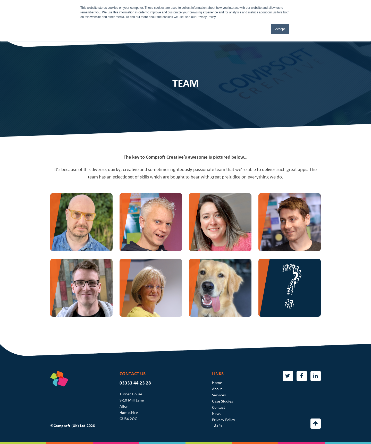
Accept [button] (280, 29)
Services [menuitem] (219, 395)
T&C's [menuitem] (217, 426)
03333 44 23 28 (135, 383)
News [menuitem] (216, 414)
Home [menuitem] (217, 383)
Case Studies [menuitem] (222, 401)
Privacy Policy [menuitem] (223, 420)
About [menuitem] (217, 389)
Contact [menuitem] (218, 407)
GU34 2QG (128, 419)
